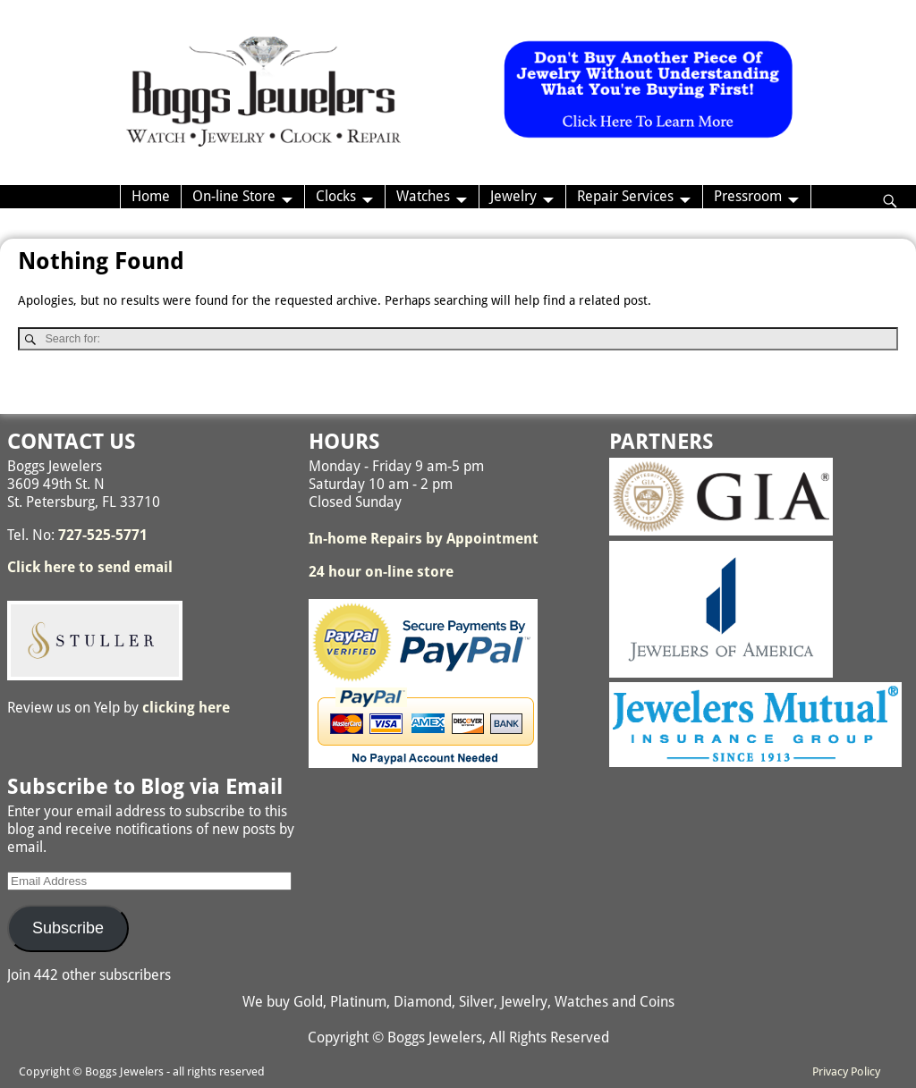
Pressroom (748, 196)
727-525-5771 (103, 535)
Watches (423, 196)
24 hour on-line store (381, 571)
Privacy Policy (846, 1071)
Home (150, 196)
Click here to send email (90, 567)
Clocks (336, 196)
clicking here (186, 707)
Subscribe (68, 928)
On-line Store (234, 196)
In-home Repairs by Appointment (424, 538)
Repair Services (625, 196)
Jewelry (513, 196)
